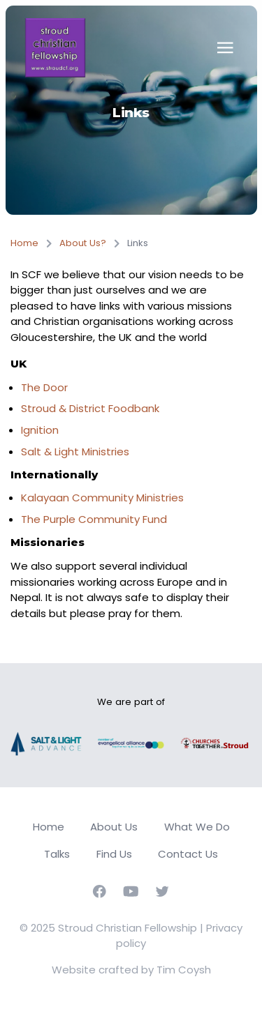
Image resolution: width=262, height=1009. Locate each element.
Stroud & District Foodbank (90, 408)
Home (24, 243)
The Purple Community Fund (94, 519)
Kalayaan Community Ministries (102, 497)
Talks (57, 854)
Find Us (114, 854)
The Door (44, 387)
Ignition (40, 430)
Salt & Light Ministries (75, 451)
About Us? (82, 243)
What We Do (197, 826)
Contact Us (188, 854)
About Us (114, 826)
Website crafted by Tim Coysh (131, 969)
